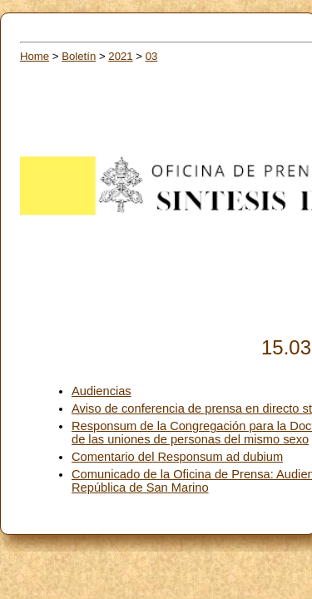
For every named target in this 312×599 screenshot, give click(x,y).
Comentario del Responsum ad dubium (177, 456)
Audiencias (101, 391)
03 (152, 56)
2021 (120, 56)
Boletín (79, 56)
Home (34, 56)
